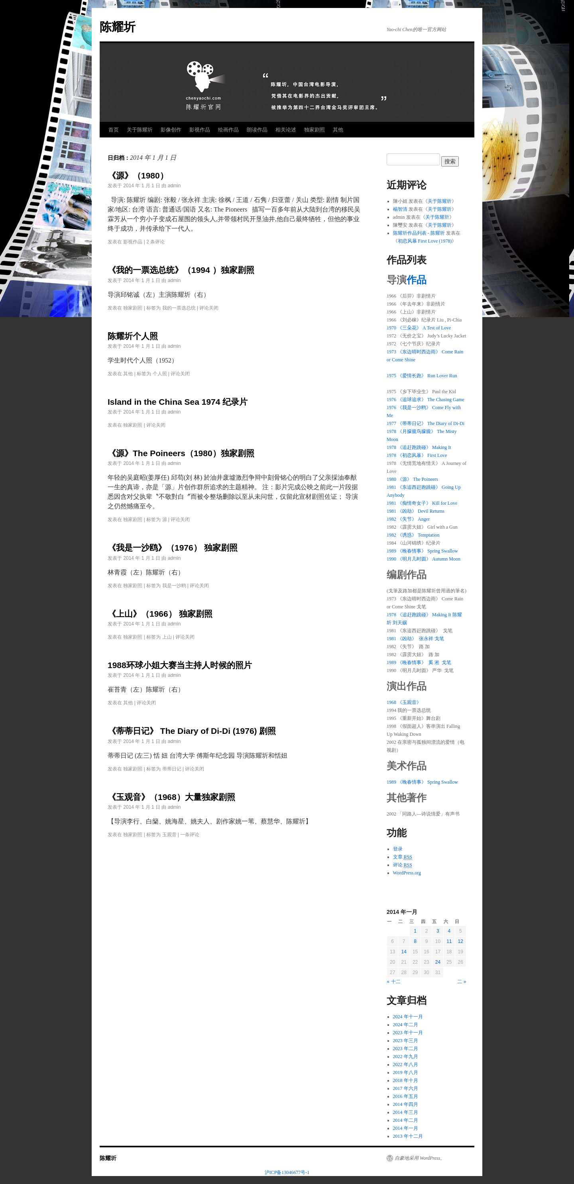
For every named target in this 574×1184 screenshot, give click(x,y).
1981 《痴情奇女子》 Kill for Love (422, 503)
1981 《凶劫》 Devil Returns (415, 511)
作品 (417, 279)
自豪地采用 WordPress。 (420, 1158)
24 (437, 962)
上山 (167, 637)
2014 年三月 (405, 1112)
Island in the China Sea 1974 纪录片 (178, 401)
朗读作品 (257, 130)
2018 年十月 (405, 1080)
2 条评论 (155, 242)
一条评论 (189, 834)
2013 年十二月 (408, 1136)
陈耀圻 (118, 26)
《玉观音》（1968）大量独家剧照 (171, 797)
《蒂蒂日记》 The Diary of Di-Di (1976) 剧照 (192, 730)
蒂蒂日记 (171, 769)
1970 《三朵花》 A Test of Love (419, 328)
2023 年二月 (405, 1048)
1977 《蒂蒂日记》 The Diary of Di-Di (425, 423)
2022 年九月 (405, 1056)
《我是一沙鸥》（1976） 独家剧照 (173, 547)
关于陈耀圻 (140, 130)
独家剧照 (314, 130)
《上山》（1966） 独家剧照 (160, 613)
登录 (398, 849)
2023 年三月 (405, 1040)
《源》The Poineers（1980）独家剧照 (181, 453)
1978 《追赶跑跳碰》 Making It (419, 447)
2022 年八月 (405, 1064)
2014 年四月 (405, 1104)
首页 (113, 130)
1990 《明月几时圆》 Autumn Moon (423, 559)
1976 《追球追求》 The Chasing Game (425, 399)
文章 (402, 857)
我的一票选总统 (179, 308)
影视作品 (199, 130)
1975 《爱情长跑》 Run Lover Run (422, 375)
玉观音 (169, 834)
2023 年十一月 (408, 1032)
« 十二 (394, 981)
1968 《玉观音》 (404, 702)
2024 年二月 (405, 1024)
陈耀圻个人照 (133, 336)
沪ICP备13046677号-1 (287, 1172)
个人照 (160, 373)
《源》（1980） (138, 175)
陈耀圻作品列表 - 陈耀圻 (419, 233)
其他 (338, 130)
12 (460, 941)
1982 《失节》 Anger (408, 519)
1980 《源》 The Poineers (412, 479)
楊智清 (400, 209)
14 (403, 952)
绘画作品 (228, 130)
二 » (461, 981)
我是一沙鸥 (174, 585)
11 (449, 941)
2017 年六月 (405, 1088)
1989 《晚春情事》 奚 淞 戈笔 (419, 662)
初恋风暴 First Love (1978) (425, 241)
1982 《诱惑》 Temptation (413, 535)
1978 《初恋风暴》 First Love (417, 455)
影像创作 (171, 130)
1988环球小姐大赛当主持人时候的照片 (180, 665)
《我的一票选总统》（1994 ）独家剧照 (181, 269)
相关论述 (285, 130)
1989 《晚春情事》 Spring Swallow (422, 551)
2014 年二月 (405, 1120)
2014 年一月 (405, 1128)
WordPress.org (407, 873)
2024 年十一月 (408, 1016)
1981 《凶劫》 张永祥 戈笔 (415, 638)
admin (174, 185)
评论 (402, 865)
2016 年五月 (405, 1096)
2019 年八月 (405, 1072)
